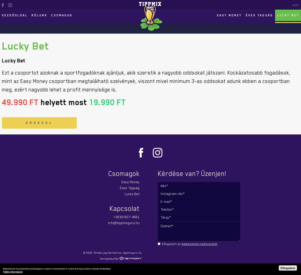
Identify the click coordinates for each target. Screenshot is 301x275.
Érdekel (39, 123)
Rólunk (39, 15)
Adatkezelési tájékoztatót (199, 244)
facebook (3, 5)
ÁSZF (296, 5)
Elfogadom (287, 268)
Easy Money (229, 15)
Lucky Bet (288, 15)
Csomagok (62, 15)
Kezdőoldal (15, 15)
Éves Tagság (259, 15)
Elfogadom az (189, 244)
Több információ (13, 271)
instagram (10, 5)
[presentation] (185, 254)
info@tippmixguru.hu (124, 223)
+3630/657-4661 (126, 217)
